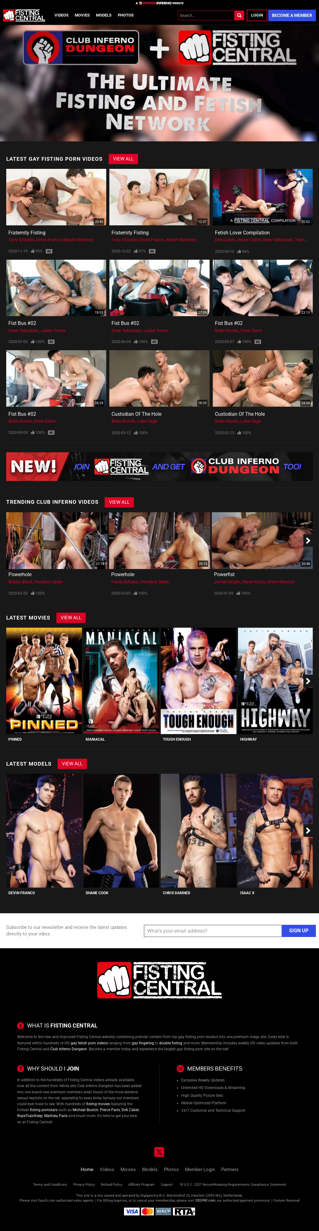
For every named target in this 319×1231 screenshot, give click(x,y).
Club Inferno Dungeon (68, 1049)
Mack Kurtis (253, 581)
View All (123, 159)
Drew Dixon (251, 330)
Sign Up (298, 931)
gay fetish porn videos (89, 1043)
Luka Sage (147, 421)
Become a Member (292, 15)
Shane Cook (97, 893)
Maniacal (95, 739)
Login (257, 15)
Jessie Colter (248, 239)
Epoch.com (46, 1201)
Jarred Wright (227, 581)
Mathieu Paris (56, 1116)
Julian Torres (52, 330)
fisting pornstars (44, 1110)
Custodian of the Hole (136, 414)
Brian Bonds (227, 330)
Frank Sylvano (125, 581)
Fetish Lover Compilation (242, 233)
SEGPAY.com (205, 1201)
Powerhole (19, 574)
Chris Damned (176, 893)
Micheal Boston (85, 1110)
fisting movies (98, 1104)
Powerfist (224, 574)
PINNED (15, 739)
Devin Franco (48, 239)
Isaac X (247, 893)
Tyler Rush (305, 239)
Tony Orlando (21, 239)
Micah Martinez (78, 239)
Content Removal (286, 1201)
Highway (248, 739)
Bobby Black (20, 581)
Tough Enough (177, 739)
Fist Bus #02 (22, 323)
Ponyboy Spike (48, 581)
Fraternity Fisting (26, 233)
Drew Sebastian (278, 239)
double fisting (170, 1043)
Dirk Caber (225, 239)
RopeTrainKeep (30, 1116)
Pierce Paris (110, 1110)
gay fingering (143, 1043)
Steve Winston (281, 581)
